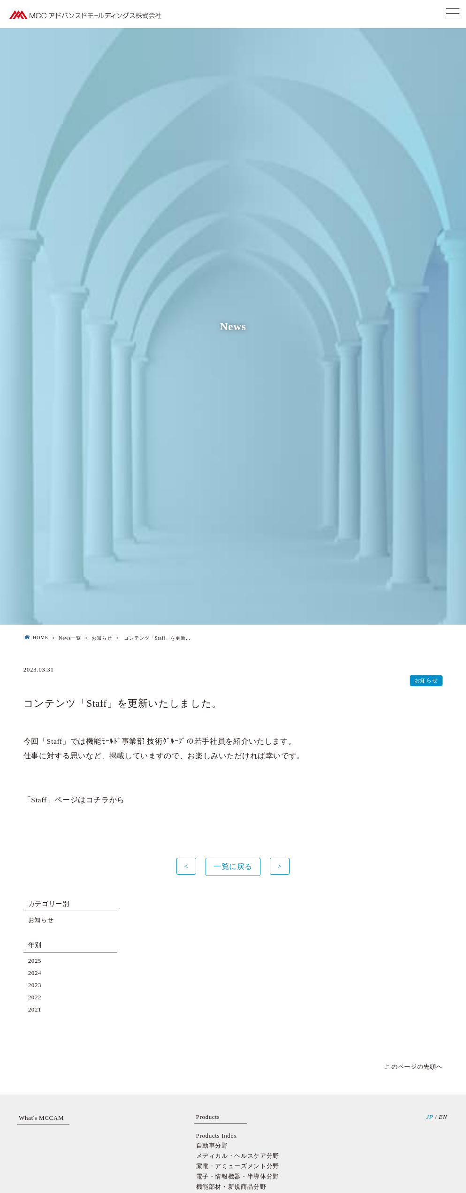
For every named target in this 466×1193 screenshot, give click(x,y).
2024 (35, 972)
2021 (35, 1009)
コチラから (105, 800)
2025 (35, 960)
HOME (35, 638)
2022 (35, 997)
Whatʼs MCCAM (41, 1117)
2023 (35, 985)
